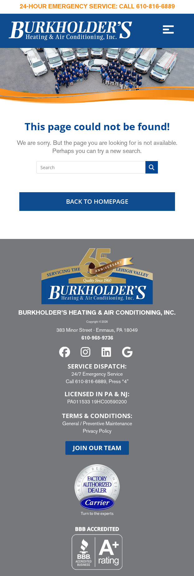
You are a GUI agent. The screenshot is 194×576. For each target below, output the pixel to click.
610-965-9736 (97, 338)
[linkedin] (108, 352)
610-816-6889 (155, 7)
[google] (128, 352)
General (70, 423)
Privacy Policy (97, 431)
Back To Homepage (97, 201)
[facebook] (66, 352)
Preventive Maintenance (107, 423)
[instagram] (87, 352)
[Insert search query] (97, 167)
